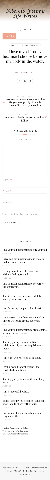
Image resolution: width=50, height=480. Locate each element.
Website (7, 202)
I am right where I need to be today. (22, 357)
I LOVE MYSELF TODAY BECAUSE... (25, 45)
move (25, 73)
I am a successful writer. (16, 391)
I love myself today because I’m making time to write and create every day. (24, 319)
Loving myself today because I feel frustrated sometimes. (21, 368)
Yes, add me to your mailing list (23, 214)
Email (7, 191)
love (17, 73)
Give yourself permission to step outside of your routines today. (25, 331)
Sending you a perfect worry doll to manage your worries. (22, 297)
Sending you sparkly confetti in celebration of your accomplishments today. (23, 345)
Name (7, 179)
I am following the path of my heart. (22, 308)
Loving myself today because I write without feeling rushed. (22, 273)
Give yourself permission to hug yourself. (25, 249)
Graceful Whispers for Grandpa (15, 434)
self (33, 73)
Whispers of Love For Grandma (15, 431)
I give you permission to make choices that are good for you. (23, 260)
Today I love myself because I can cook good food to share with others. (23, 402)
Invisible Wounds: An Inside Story (16, 428)
